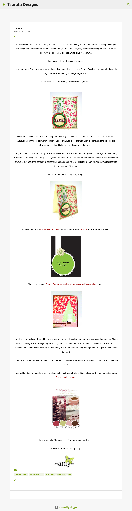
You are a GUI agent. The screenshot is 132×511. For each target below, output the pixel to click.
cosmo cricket (36, 474)
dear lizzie (50, 474)
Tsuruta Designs (22, 4)
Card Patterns (21, 474)
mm (69, 474)
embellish (61, 474)
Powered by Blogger (66, 507)
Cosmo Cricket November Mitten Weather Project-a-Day (71, 284)
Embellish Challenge (65, 377)
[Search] (41, 4)
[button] (15, 36)
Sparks (83, 229)
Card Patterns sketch (49, 229)
